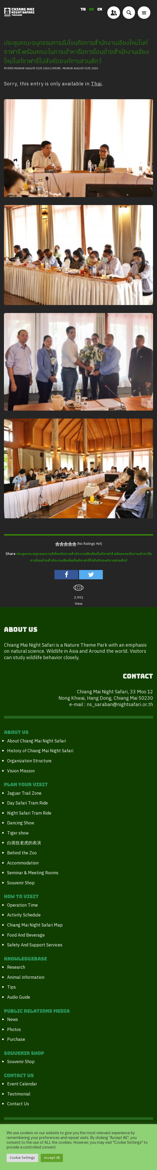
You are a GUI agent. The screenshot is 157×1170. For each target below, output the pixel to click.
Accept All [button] (52, 1158)
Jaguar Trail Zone (24, 793)
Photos (14, 1029)
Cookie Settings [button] (22, 1158)
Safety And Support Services (34, 945)
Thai (96, 84)
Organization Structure (29, 761)
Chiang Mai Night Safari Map (35, 925)
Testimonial (18, 1094)
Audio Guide (18, 997)
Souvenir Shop (21, 883)
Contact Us (18, 1104)
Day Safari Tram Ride (27, 803)
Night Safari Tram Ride (29, 813)
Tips (11, 987)
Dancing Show (20, 823)
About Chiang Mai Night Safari (36, 741)
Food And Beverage (26, 935)
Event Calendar (22, 1084)
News (12, 1019)
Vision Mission (21, 771)
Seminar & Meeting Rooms (32, 873)
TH (83, 9)
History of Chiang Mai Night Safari (40, 751)
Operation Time (22, 905)
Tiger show (18, 833)
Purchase (16, 1039)
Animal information (25, 977)
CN (99, 9)
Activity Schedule (24, 915)
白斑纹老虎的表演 (24, 843)
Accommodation (23, 863)
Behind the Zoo (22, 853)
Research (16, 967)
